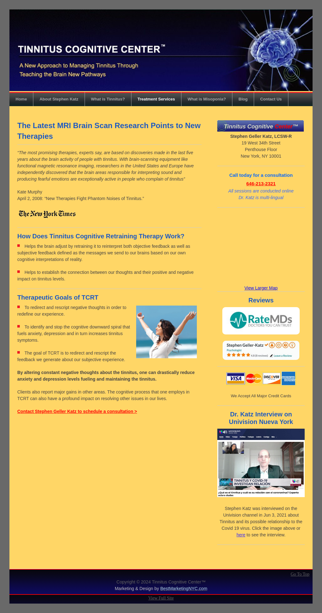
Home (21, 99)
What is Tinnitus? (108, 99)
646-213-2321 (260, 183)
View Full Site (161, 598)
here (240, 534)
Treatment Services (156, 99)
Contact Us (271, 99)
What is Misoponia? (206, 99)
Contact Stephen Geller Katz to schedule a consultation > (77, 411)
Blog (243, 99)
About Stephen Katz (59, 99)
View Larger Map (261, 287)
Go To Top (300, 574)
